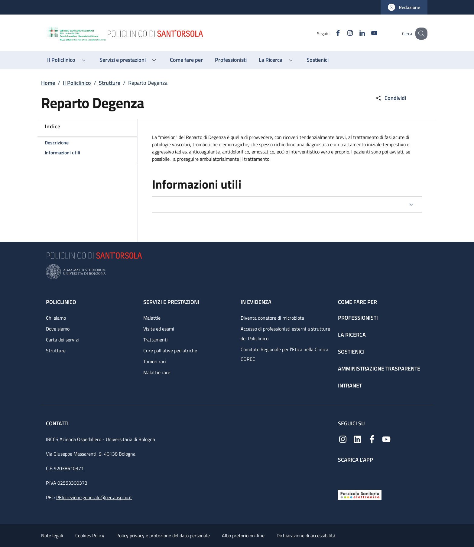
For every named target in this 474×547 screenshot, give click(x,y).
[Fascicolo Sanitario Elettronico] (359, 494)
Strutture (109, 83)
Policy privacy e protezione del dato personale (163, 535)
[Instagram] (344, 33)
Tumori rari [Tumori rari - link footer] (154, 361)
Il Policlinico (77, 83)
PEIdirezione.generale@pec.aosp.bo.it (94, 497)
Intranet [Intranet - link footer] (350, 385)
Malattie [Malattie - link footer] (152, 317)
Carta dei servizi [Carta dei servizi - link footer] (62, 339)
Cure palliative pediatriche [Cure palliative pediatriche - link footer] (170, 350)
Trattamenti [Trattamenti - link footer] (155, 339)
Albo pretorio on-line (243, 535)
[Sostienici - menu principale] (317, 60)
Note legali (52, 535)
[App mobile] (343, 475)
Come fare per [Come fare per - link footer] (357, 302)
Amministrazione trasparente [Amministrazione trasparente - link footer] (379, 368)
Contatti (58, 423)
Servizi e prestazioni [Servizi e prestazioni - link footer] (171, 302)
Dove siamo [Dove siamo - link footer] (58, 328)
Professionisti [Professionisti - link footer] (358, 318)
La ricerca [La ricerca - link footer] (352, 335)
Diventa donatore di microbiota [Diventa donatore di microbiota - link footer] (272, 317)
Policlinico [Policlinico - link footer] (61, 302)
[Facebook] (332, 33)
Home (48, 83)
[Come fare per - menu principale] (186, 60)
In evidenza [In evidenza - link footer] (256, 302)
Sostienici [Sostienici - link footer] (351, 352)
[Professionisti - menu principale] (231, 60)
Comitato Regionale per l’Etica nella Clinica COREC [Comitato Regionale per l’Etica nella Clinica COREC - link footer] (284, 354)
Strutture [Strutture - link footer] (56, 350)
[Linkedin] (356, 33)
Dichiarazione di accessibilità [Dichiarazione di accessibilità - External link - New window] (306, 535)
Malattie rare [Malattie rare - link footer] (156, 372)
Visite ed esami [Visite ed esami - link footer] (158, 328)
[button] (404, 7)
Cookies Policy (89, 535)
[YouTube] (368, 33)
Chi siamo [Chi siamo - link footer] (56, 317)
